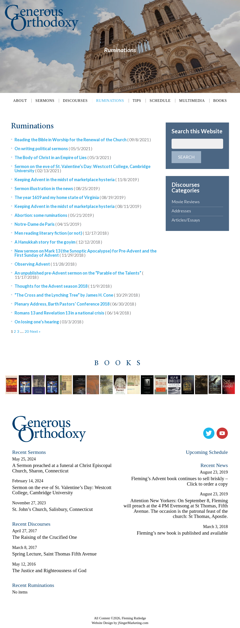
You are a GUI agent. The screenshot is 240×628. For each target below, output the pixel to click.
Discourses (75, 101)
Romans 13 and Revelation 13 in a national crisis (73, 313)
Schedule (160, 101)
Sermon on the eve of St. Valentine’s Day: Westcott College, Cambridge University (82, 168)
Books (220, 101)
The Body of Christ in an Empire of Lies (63, 157)
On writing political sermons (53, 148)
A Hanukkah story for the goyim (58, 242)
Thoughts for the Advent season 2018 (63, 286)
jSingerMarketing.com (133, 623)
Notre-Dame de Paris (48, 224)
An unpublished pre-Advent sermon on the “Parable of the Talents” (79, 275)
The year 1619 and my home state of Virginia (70, 197)
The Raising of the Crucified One (44, 537)
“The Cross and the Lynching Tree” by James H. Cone (77, 295)
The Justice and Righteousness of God (49, 570)
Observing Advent (46, 264)
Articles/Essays (186, 219)
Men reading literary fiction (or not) (62, 233)
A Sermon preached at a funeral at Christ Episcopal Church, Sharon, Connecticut (62, 468)
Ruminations (110, 101)
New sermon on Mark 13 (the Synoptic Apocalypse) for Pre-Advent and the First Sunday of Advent (86, 253)
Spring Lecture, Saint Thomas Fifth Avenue (54, 553)
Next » (35, 331)
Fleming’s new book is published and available (182, 533)
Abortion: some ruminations (54, 215)
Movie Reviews (186, 201)
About (20, 101)
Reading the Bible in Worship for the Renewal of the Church (83, 140)
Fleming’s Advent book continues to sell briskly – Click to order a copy (179, 481)
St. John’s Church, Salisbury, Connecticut (52, 509)
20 (27, 331)
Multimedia (192, 101)
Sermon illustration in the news (57, 188)
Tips (137, 101)
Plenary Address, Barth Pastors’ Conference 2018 (75, 304)
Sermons (44, 101)
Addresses (181, 210)
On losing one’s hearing (49, 322)
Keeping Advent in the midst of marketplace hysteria (77, 179)
